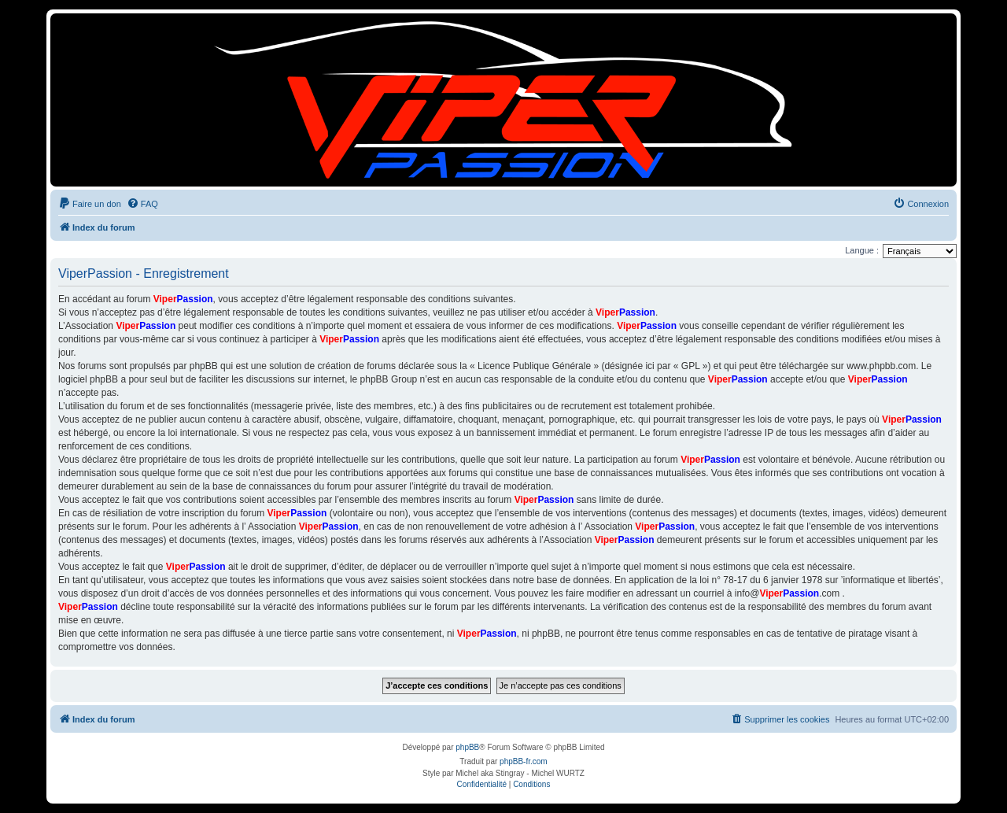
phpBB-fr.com (524, 761)
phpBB (467, 747)
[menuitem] (89, 203)
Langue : (862, 250)
